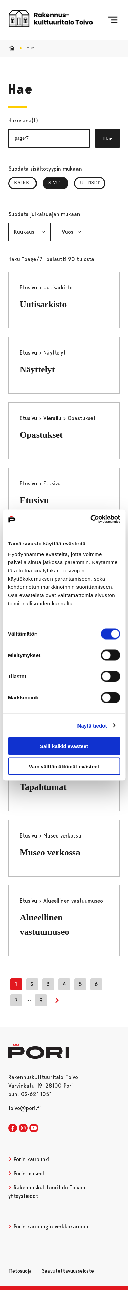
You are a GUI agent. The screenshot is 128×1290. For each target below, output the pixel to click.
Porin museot (26, 1173)
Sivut (58, 182)
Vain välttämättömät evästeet (64, 766)
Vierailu (53, 418)
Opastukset (41, 435)
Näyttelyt (37, 369)
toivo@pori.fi (24, 1108)
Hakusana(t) (23, 120)
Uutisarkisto (43, 304)
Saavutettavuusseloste (68, 1271)
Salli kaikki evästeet (64, 746)
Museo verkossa (50, 852)
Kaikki (22, 182)
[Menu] (113, 20)
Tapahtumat (43, 787)
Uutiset (90, 182)
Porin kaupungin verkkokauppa (48, 1226)
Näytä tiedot (92, 725)
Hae (107, 138)
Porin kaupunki (28, 1159)
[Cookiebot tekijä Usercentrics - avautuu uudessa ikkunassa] (91, 519)
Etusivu (29, 287)
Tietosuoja (20, 1271)
